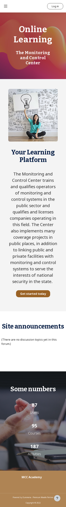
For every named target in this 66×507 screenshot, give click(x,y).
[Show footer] (57, 498)
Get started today (33, 294)
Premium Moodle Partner (43, 497)
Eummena (27, 497)
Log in (55, 6)
